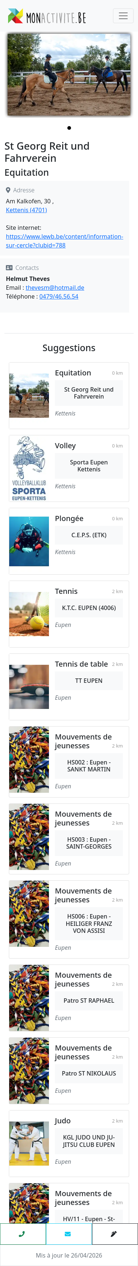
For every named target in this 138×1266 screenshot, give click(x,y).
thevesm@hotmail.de (55, 287)
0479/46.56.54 (58, 296)
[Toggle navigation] (123, 15)
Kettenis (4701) (26, 210)
